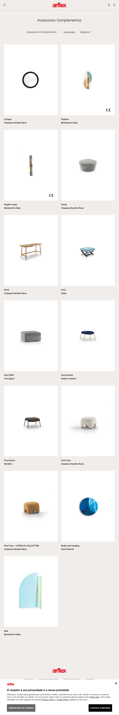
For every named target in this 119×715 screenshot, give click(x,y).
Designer (85, 32)
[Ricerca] (114, 4)
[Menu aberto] (4, 4)
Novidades (69, 32)
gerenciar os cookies (21, 708)
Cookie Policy (63, 700)
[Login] (108, 4)
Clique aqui (94, 697)
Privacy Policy (48, 700)
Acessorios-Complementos (41, 32)
